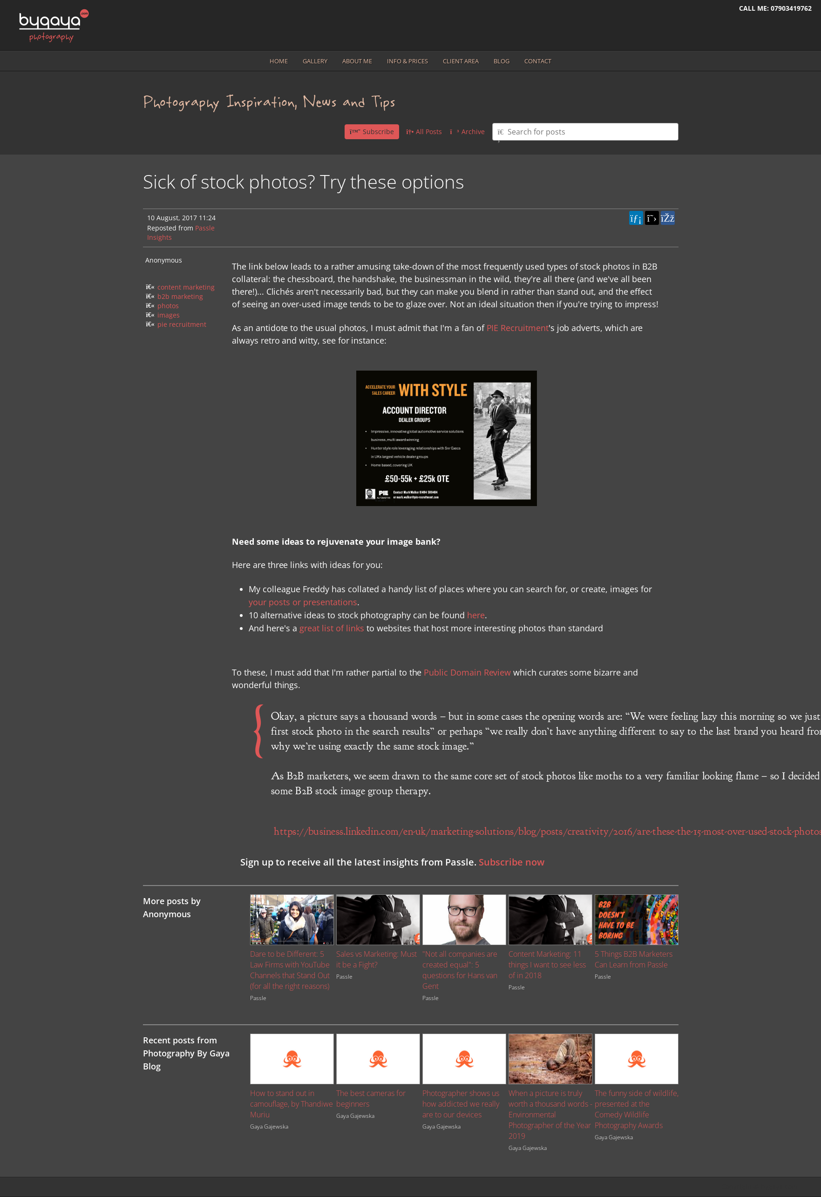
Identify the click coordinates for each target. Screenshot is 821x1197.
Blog (501, 61)
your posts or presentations (303, 602)
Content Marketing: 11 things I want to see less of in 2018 (547, 965)
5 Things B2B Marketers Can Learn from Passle (633, 959)
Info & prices (407, 61)
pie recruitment (181, 324)
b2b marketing (180, 296)
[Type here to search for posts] (585, 132)
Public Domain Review (467, 672)
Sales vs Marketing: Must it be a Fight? (376, 959)
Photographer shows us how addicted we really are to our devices (460, 1104)
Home (279, 61)
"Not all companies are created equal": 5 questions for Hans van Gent (459, 970)
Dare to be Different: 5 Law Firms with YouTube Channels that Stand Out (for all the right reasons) (290, 970)
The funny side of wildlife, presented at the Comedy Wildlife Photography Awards (637, 1109)
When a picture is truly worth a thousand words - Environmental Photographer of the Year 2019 (550, 1114)
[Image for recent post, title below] (292, 1059)
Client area (461, 61)
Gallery (315, 61)
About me (357, 61)
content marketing (186, 287)
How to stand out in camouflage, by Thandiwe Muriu (291, 1104)
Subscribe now (511, 862)
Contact (537, 61)
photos (168, 305)
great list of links (331, 628)
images (168, 315)
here (476, 615)
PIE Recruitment (518, 327)
